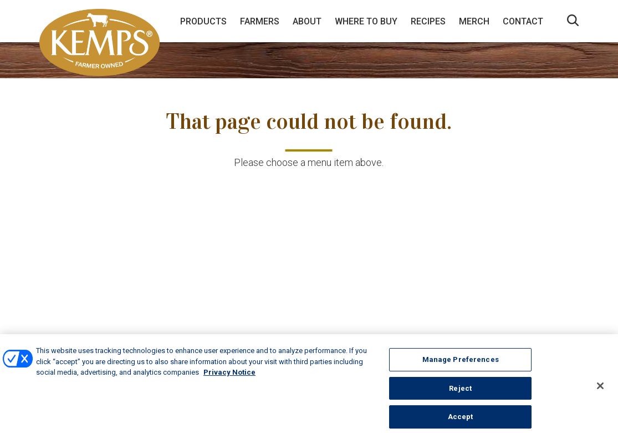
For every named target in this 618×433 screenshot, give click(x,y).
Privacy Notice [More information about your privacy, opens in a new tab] (229, 375)
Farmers (259, 21)
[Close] (600, 389)
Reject (460, 391)
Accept (460, 420)
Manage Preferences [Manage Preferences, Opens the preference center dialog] (460, 363)
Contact (523, 21)
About (307, 21)
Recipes (428, 21)
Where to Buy (366, 21)
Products (203, 21)
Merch (474, 21)
